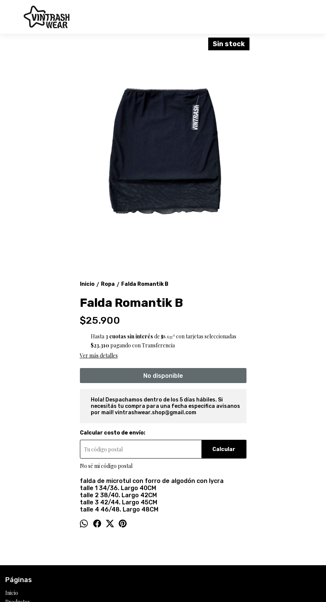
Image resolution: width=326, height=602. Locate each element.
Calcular (223, 449)
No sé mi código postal (106, 465)
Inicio (11, 592)
